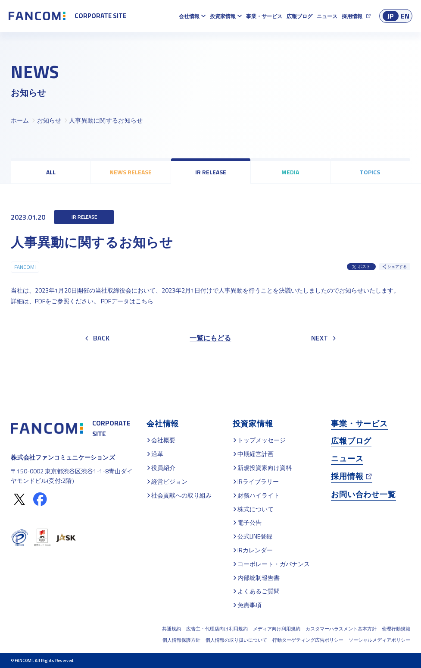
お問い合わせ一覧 (363, 494)
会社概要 (163, 439)
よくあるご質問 (258, 591)
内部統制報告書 (258, 577)
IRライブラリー (258, 481)
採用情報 (352, 16)
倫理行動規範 (396, 628)
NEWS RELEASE (130, 171)
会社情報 (189, 16)
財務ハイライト (258, 495)
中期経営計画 (255, 453)
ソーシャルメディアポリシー (379, 639)
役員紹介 (163, 467)
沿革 (157, 453)
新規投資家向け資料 (264, 467)
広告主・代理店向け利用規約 (217, 628)
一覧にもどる (210, 338)
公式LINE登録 (254, 536)
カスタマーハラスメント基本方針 (341, 628)
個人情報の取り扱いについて (236, 639)
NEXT (323, 338)
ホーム (20, 120)
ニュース (327, 16)
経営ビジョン (169, 481)
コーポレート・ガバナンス (273, 563)
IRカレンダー (255, 550)
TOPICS (370, 171)
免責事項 (249, 604)
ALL (51, 171)
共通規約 (171, 628)
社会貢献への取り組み (181, 495)
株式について (255, 509)
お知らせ (49, 120)
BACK (97, 338)
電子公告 (249, 522)
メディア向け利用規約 (276, 628)
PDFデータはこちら (127, 301)
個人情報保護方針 (181, 639)
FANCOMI (25, 267)
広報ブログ (299, 16)
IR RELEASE (210, 171)
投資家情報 (223, 16)
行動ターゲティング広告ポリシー (307, 639)
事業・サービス (264, 16)
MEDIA (290, 171)
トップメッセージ (261, 439)
